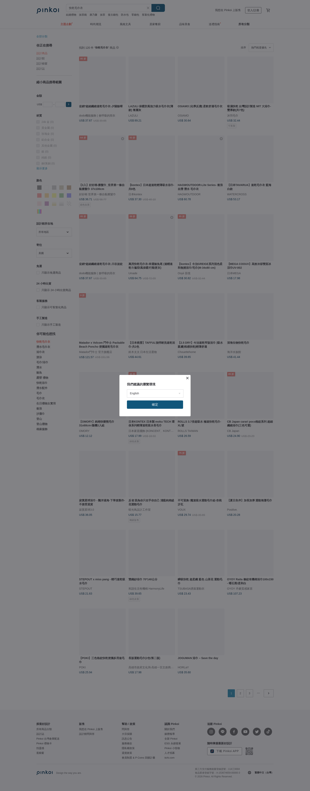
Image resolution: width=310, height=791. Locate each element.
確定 (155, 404)
